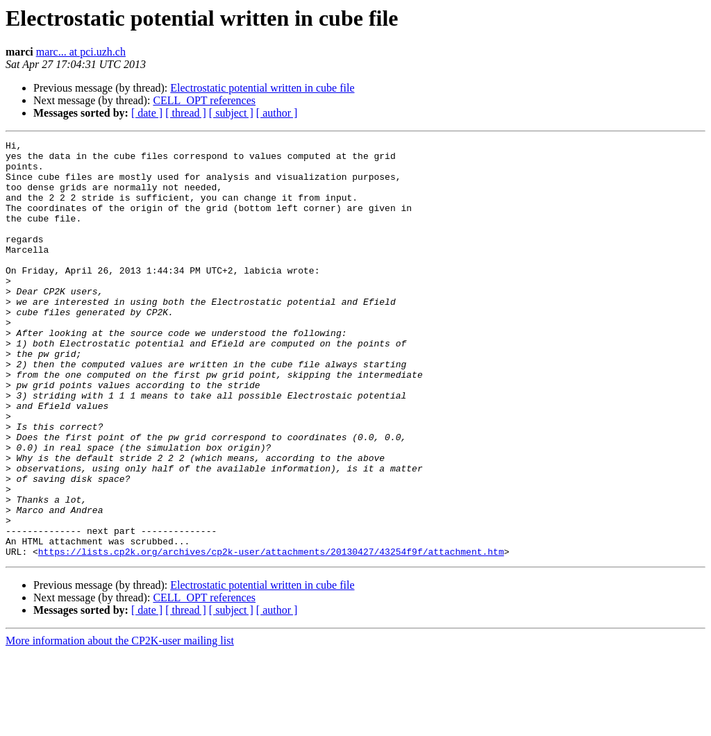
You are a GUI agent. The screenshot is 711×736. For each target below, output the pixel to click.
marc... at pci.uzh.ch (81, 52)
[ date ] (146, 113)
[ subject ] (231, 113)
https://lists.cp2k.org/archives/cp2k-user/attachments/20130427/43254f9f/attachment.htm (271, 634)
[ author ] (277, 113)
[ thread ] (185, 113)
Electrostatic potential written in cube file (262, 88)
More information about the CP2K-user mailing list (120, 724)
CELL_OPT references (204, 100)
